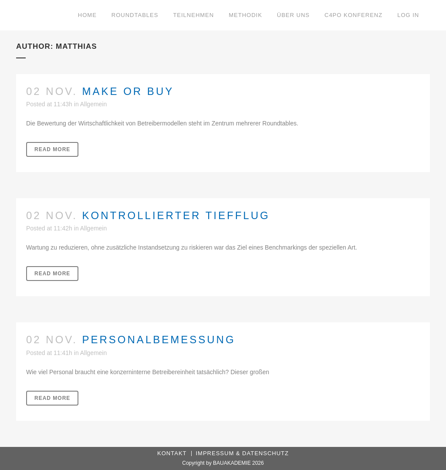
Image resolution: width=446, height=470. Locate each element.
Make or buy (128, 91)
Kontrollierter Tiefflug (176, 215)
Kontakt (171, 453)
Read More (52, 149)
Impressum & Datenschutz (242, 453)
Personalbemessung (159, 339)
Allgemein (93, 104)
